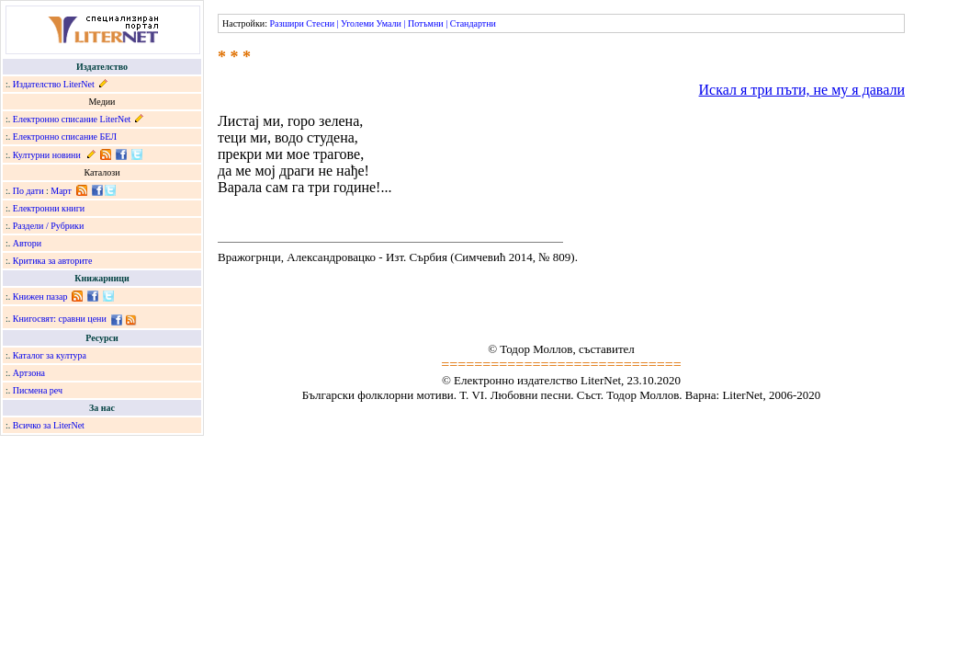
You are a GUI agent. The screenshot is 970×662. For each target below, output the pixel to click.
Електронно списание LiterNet (72, 119)
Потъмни (426, 23)
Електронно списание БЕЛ (65, 136)
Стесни (320, 23)
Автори (27, 243)
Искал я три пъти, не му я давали (802, 89)
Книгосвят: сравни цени (60, 319)
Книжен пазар (40, 296)
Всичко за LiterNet (49, 425)
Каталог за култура (49, 355)
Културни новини (47, 155)
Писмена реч (37, 390)
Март (61, 191)
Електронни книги (49, 208)
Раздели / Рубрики (49, 226)
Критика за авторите (53, 261)
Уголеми (357, 23)
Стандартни (473, 23)
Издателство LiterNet (54, 84)
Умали (389, 23)
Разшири (286, 23)
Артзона (29, 373)
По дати (28, 191)
